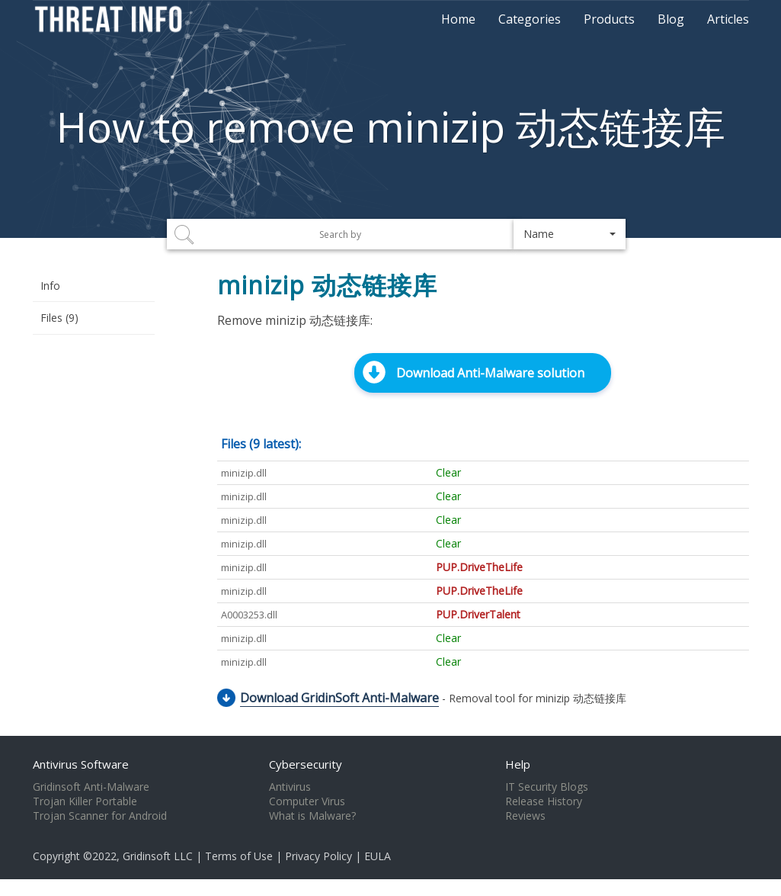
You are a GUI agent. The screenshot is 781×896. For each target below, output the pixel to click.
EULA (377, 856)
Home (458, 19)
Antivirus (290, 787)
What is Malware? (312, 816)
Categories (529, 19)
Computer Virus (307, 801)
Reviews (525, 816)
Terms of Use (239, 856)
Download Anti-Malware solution (490, 373)
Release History (543, 801)
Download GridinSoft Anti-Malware (339, 697)
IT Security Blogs (546, 787)
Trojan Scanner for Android (100, 816)
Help (517, 764)
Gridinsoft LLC (158, 856)
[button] (570, 234)
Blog (671, 19)
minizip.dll (244, 473)
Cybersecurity (305, 764)
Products (609, 19)
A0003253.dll (249, 614)
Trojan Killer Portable (85, 801)
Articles (728, 19)
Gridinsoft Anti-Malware (91, 787)
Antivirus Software (81, 764)
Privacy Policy (318, 856)
